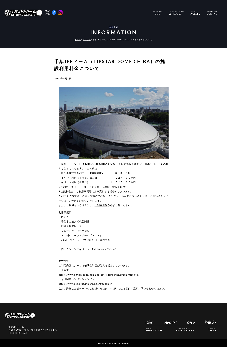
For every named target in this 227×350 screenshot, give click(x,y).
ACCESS (195, 12)
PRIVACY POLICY (185, 332)
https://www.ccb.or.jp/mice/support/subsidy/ (85, 283)
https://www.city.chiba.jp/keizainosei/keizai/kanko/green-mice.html (99, 274)
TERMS (211, 332)
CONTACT (213, 12)
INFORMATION (154, 332)
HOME (157, 12)
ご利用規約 (101, 205)
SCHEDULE (176, 12)
